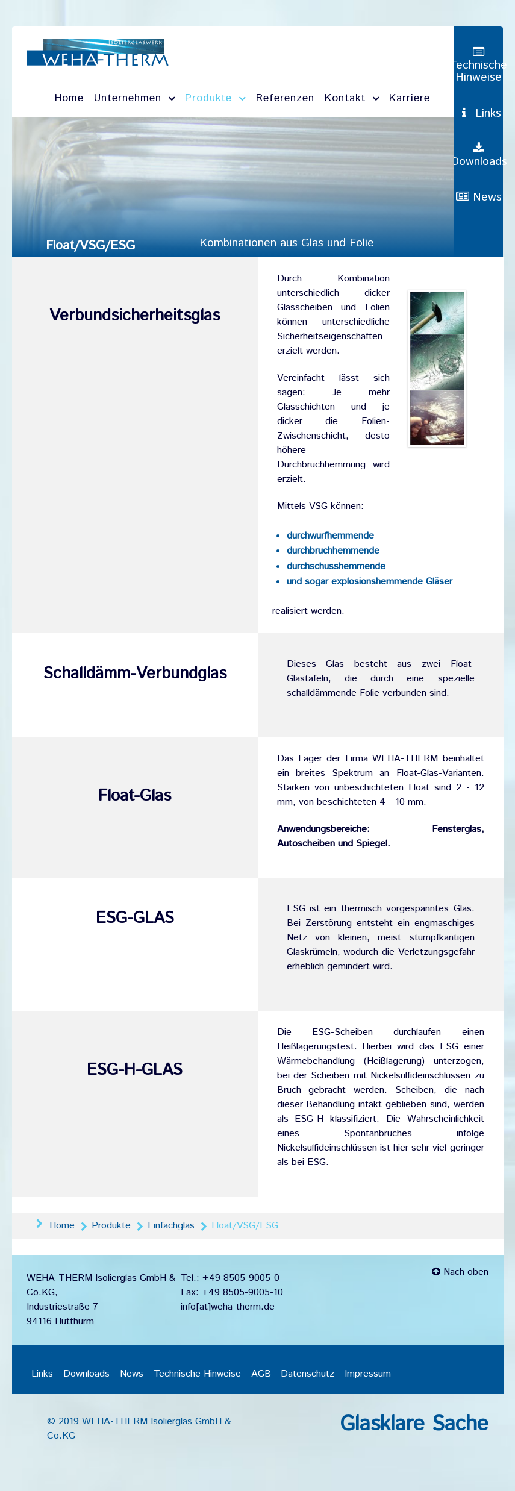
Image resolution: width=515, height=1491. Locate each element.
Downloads (86, 1374)
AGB (261, 1374)
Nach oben (460, 1273)
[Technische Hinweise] (478, 65)
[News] (479, 216)
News (131, 1374)
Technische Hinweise (197, 1374)
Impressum (368, 1374)
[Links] (479, 120)
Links (42, 1374)
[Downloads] (479, 168)
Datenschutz (307, 1374)
